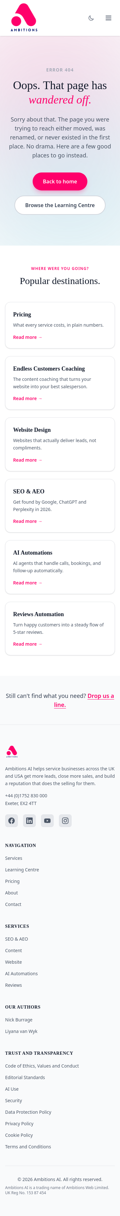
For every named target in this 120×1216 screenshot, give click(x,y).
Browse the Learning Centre (60, 205)
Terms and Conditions (28, 1147)
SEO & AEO (16, 939)
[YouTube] (47, 820)
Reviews (13, 985)
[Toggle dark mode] (91, 18)
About (11, 893)
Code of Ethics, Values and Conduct (42, 1066)
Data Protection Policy (28, 1112)
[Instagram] (65, 820)
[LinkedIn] (29, 820)
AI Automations (21, 973)
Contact (13, 904)
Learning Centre (22, 870)
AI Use (12, 1089)
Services (13, 858)
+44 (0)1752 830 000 (26, 795)
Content (13, 950)
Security (13, 1100)
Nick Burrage (18, 1020)
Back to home (60, 181)
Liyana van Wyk (21, 1031)
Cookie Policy (19, 1135)
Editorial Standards (25, 1077)
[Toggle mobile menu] (108, 18)
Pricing (12, 881)
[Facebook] (11, 820)
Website (13, 962)
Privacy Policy (19, 1123)
